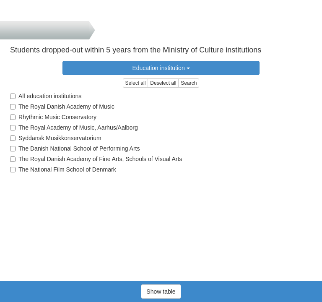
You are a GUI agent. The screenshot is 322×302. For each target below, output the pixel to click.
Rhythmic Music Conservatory (53, 117)
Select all (135, 83)
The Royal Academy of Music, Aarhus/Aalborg (74, 127)
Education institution (161, 68)
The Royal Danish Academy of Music (62, 106)
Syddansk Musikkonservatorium (55, 138)
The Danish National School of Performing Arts (75, 148)
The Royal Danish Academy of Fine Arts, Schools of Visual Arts (96, 159)
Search (189, 83)
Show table (160, 291)
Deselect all (163, 83)
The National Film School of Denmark (63, 169)
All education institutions (45, 96)
